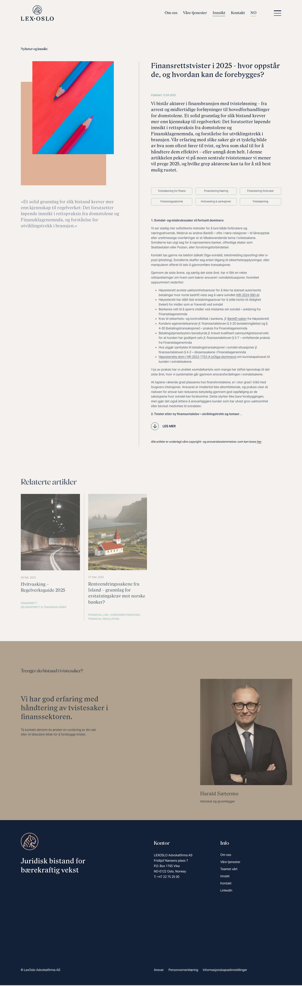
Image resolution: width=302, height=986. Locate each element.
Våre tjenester (195, 13)
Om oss (171, 13)
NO (253, 13)
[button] (276, 14)
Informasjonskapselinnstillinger (225, 971)
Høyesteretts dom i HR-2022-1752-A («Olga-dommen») (197, 371)
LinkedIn (226, 891)
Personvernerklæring (183, 971)
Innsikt (219, 13)
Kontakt (238, 13)
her (259, 442)
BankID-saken (237, 333)
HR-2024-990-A (248, 310)
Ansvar (159, 971)
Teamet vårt (228, 870)
